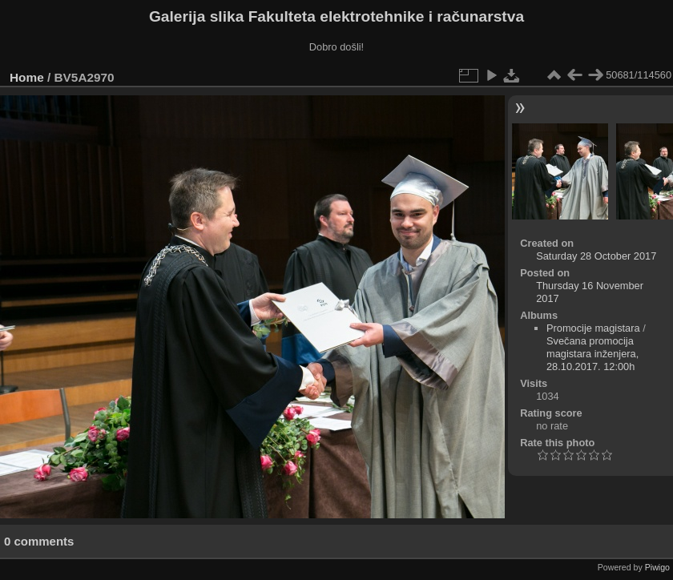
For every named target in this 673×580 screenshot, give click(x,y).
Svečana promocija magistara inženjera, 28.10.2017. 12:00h (592, 354)
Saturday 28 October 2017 (596, 256)
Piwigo (657, 567)
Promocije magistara (593, 328)
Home (27, 77)
